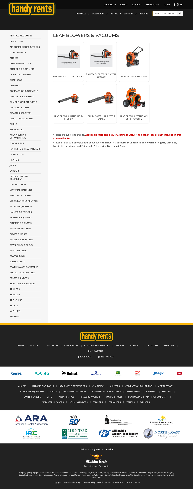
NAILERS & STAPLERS (21, 211)
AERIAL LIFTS (16, 41)
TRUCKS (14, 305)
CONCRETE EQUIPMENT (22, 96)
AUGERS (14, 57)
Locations (110, 4)
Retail (114, 13)
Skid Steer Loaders (53, 402)
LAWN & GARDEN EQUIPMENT (19, 177)
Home (20, 345)
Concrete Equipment (32, 391)
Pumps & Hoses (114, 396)
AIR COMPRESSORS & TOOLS (25, 46)
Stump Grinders (78, 402)
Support (137, 4)
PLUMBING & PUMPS (21, 222)
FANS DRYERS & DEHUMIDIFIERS (18, 136)
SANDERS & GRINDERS (21, 239)
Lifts (49, 396)
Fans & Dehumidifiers (74, 391)
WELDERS (15, 316)
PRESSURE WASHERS (20, 228)
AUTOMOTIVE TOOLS (21, 63)
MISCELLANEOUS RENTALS (23, 200)
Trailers (98, 402)
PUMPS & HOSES (18, 233)
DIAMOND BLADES (19, 107)
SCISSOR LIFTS (17, 261)
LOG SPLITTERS (18, 184)
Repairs (144, 13)
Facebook (85, 356)
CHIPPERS (15, 85)
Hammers (151, 391)
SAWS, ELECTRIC (18, 250)
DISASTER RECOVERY (20, 112)
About (124, 4)
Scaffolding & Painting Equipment (148, 396)
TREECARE (15, 294)
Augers (22, 386)
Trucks (130, 402)
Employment (153, 4)
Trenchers (114, 402)
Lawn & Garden (32, 396)
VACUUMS (15, 311)
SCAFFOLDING (17, 255)
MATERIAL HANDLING (21, 189)
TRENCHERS (16, 300)
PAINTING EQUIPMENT (22, 217)
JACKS (13, 165)
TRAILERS (15, 289)
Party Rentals (66, 396)
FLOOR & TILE (17, 143)
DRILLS (13, 123)
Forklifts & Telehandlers (106, 391)
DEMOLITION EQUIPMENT (23, 101)
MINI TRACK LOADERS (21, 195)
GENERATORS (17, 154)
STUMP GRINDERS (19, 277)
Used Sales (98, 13)
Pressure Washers (90, 396)
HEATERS (14, 159)
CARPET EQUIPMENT (20, 74)
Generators (133, 391)
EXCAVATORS (17, 129)
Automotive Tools (43, 386)
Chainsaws (98, 386)
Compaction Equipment (139, 386)
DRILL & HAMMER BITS (21, 118)
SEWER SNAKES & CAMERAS (24, 266)
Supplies (129, 13)
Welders (145, 402)
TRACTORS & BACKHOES (23, 283)
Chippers (115, 386)
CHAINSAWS (16, 79)
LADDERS (14, 170)
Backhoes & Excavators (73, 386)
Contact (135, 345)
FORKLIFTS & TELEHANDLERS (25, 148)
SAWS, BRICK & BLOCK (21, 244)
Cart (167, 4)
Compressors (165, 386)
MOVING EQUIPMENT (21, 206)
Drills (53, 391)
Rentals (81, 13)
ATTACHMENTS (18, 52)
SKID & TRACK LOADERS (22, 272)
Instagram (106, 356)
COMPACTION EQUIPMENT (24, 90)
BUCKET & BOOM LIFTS (22, 68)
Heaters (166, 391)
